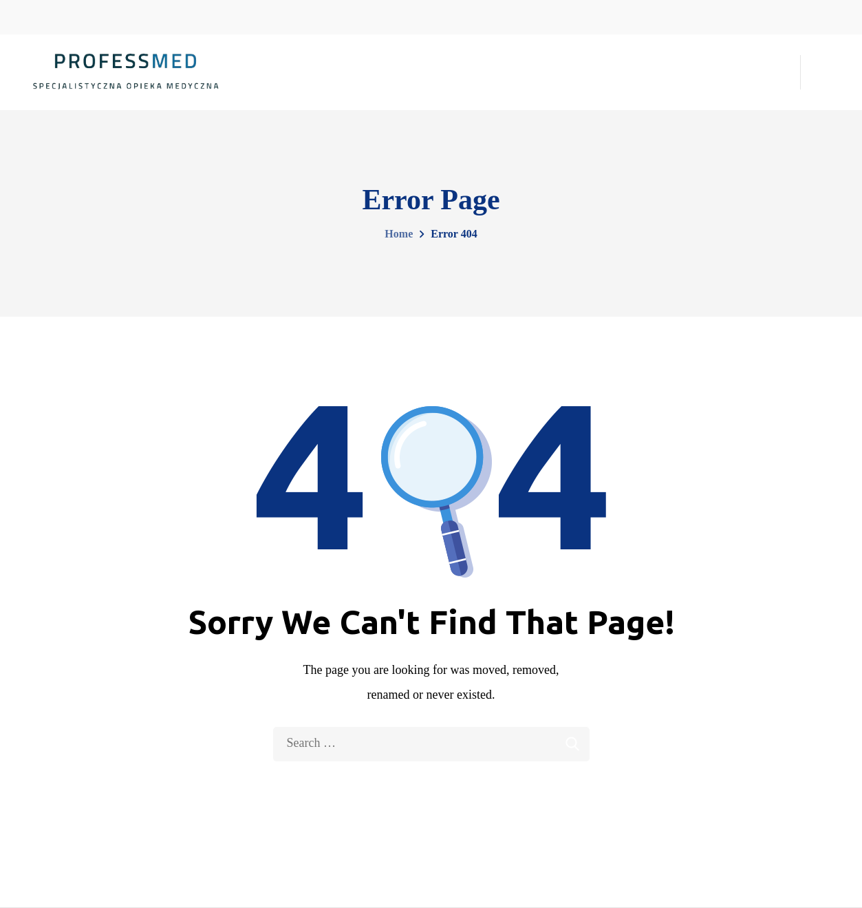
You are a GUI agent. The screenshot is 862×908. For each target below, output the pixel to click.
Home (399, 234)
